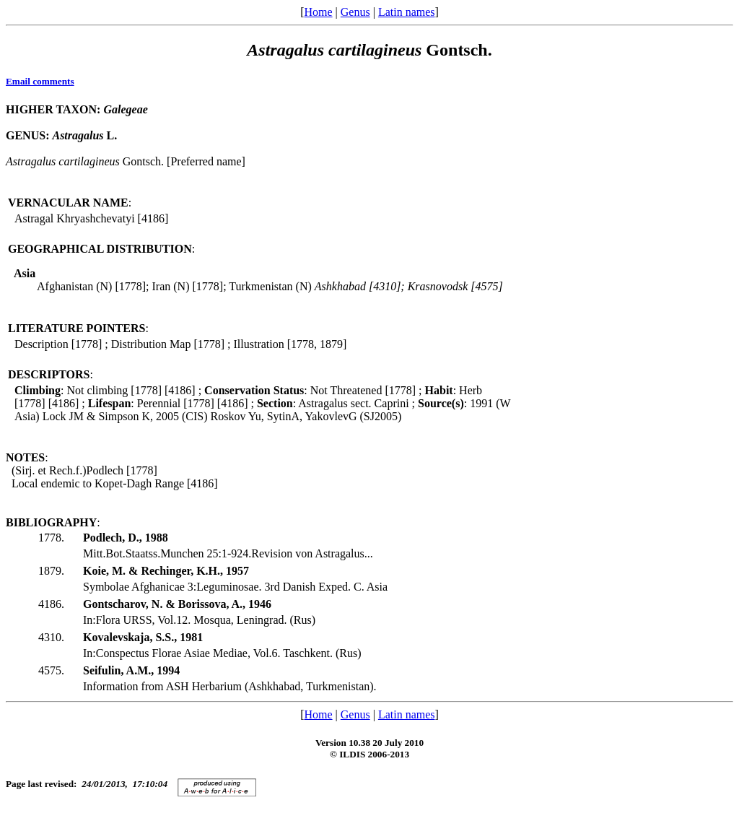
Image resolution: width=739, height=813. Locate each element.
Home (318, 12)
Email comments (40, 81)
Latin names (406, 12)
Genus (355, 12)
